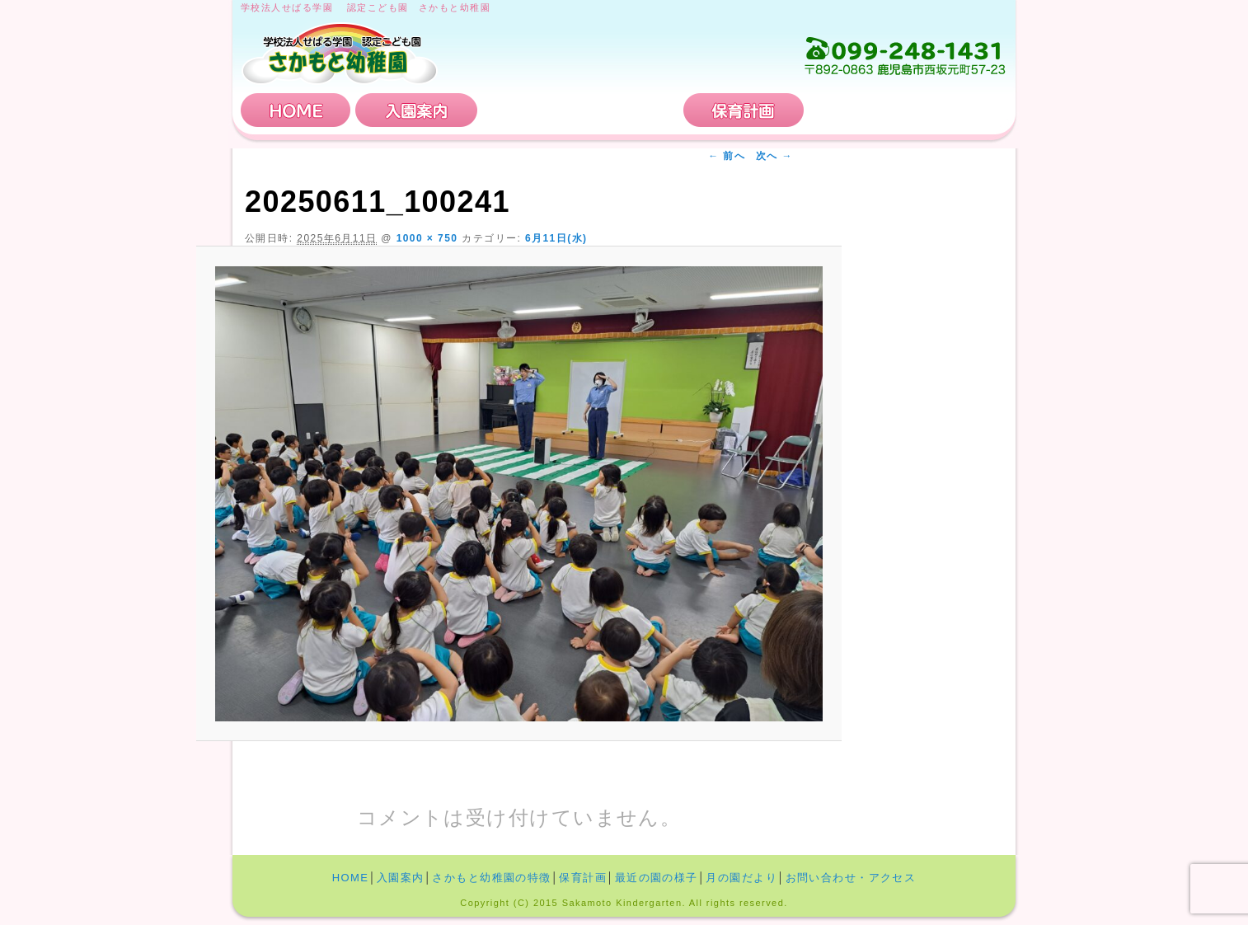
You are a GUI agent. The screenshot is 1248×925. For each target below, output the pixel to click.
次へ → (774, 156)
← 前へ (726, 156)
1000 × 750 (427, 238)
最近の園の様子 (656, 877)
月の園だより (741, 877)
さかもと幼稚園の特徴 (580, 110)
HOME (296, 110)
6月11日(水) (556, 238)
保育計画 (743, 110)
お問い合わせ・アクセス (907, 110)
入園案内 (416, 110)
